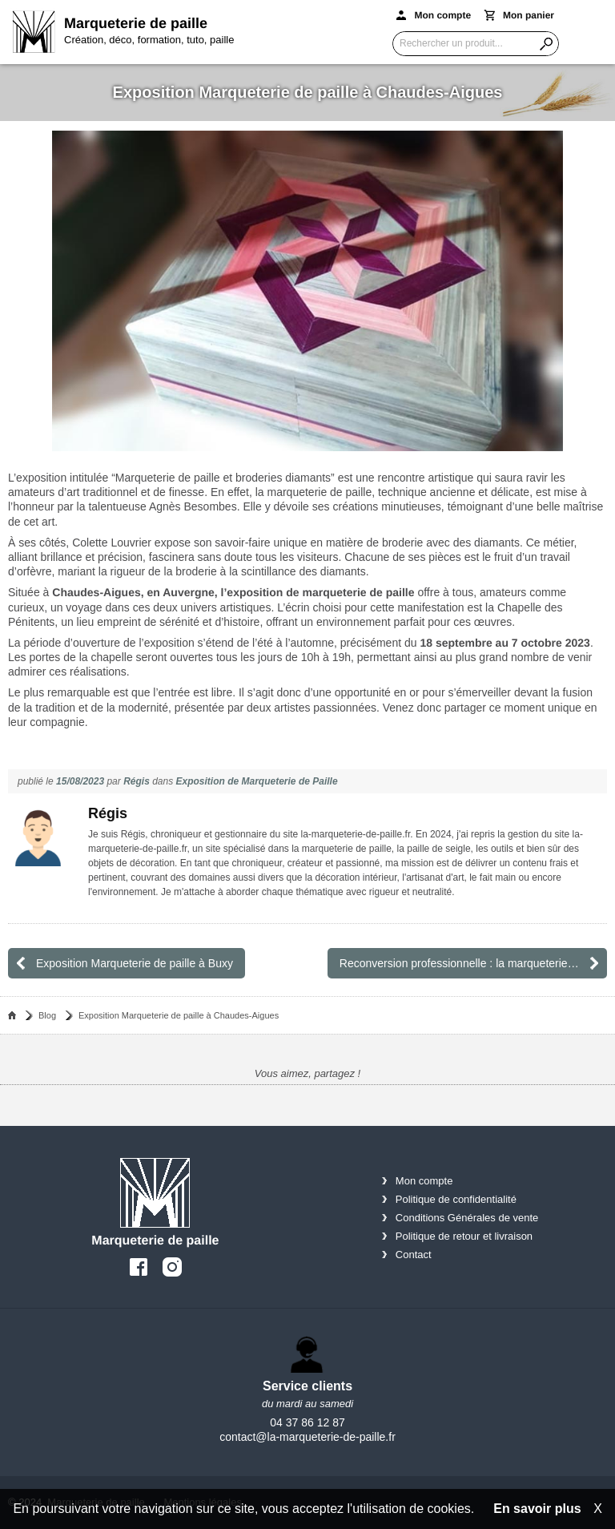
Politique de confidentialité (456, 1199)
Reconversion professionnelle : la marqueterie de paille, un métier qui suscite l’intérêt (473, 963)
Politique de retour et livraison (464, 1236)
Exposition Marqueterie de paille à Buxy (134, 963)
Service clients (307, 1386)
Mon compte (424, 1181)
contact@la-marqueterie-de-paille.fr (307, 1436)
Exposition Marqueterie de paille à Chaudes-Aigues (178, 1015)
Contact (414, 1255)
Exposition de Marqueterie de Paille (257, 781)
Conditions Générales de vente (467, 1218)
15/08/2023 (80, 781)
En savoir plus (537, 1508)
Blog (47, 1015)
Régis (136, 781)
